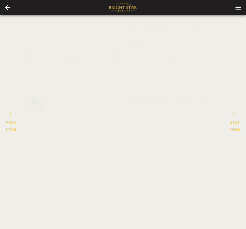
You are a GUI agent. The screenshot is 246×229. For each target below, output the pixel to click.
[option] (72, 57)
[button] (7, 7)
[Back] (7, 7)
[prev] (27, 58)
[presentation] (123, 7)
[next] (117, 58)
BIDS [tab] (211, 82)
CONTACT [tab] (160, 82)
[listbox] (72, 57)
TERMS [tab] (185, 82)
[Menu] (238, 7)
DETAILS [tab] (134, 82)
